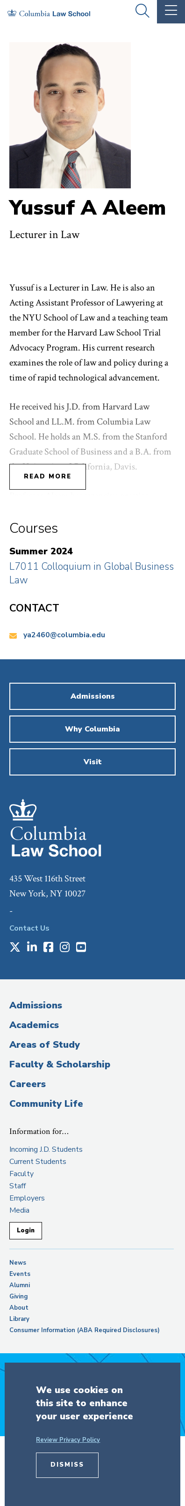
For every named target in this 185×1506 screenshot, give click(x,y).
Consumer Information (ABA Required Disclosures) (84, 1330)
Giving (18, 1296)
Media (19, 1210)
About (18, 1308)
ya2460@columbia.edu (64, 635)
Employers (27, 1198)
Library (19, 1319)
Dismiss (67, 1465)
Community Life (46, 1103)
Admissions (35, 1005)
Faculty (21, 1174)
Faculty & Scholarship (59, 1064)
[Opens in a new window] (15, 947)
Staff (17, 1186)
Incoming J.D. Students (46, 1149)
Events (19, 1274)
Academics (34, 1025)
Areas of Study (44, 1044)
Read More (47, 476)
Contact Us (29, 928)
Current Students (37, 1161)
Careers (27, 1084)
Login (26, 1230)
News (17, 1263)
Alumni (19, 1285)
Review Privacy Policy (68, 1440)
